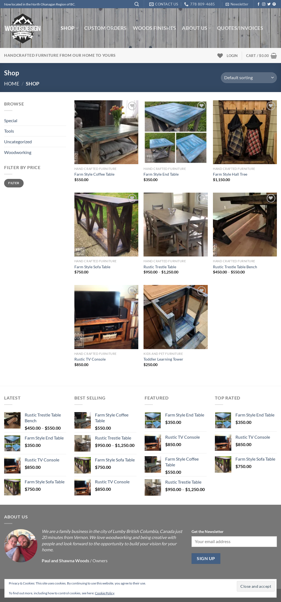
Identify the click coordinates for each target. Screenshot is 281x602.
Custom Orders (105, 28)
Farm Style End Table (161, 174)
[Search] (136, 4)
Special (10, 120)
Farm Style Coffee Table (94, 174)
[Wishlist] (220, 56)
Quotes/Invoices (240, 28)
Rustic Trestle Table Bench (235, 266)
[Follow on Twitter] (269, 4)
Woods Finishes (154, 28)
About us (196, 28)
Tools (9, 130)
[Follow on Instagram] (263, 4)
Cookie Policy (104, 593)
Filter (13, 183)
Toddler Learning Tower (163, 359)
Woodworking (17, 152)
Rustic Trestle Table (160, 266)
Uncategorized (18, 141)
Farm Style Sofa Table (92, 266)
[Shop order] (249, 77)
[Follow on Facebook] (258, 4)
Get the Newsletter (208, 531)
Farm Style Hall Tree (230, 174)
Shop (69, 28)
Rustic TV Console (90, 359)
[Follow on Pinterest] (274, 4)
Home (11, 84)
